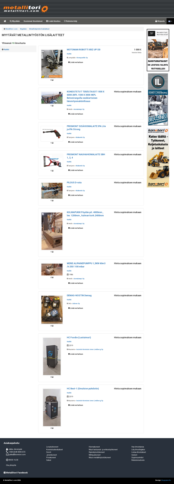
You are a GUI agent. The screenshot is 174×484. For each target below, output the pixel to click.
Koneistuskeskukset (54, 449)
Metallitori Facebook (16, 472)
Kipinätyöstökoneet (97, 452)
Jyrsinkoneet (51, 455)
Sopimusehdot (137, 457)
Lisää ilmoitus (53, 21)
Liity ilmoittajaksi (138, 449)
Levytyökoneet (52, 447)
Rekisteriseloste (138, 460)
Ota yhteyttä (11, 465)
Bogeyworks (166, 480)
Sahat (48, 460)
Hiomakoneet (94, 447)
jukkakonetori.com (17, 454)
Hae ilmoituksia (137, 447)
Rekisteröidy (70, 21)
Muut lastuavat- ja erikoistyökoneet (103, 449)
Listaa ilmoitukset (138, 452)
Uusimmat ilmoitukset (33, 21)
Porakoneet (51, 457)
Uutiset (134, 455)
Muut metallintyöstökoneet (100, 457)
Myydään (15, 21)
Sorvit (48, 452)
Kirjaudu (160, 21)
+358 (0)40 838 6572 (17, 452)
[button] (170, 21)
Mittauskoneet (95, 455)
